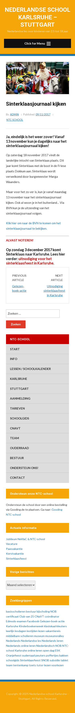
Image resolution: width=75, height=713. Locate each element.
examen (22, 621)
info (13, 359)
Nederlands (13, 640)
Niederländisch (45, 645)
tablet (64, 660)
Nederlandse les (31, 640)
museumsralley (54, 636)
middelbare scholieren (19, 636)
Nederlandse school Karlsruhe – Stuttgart (37, 17)
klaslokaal (50, 626)
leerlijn (10, 631)
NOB (58, 645)
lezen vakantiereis (49, 631)
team (14, 438)
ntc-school (14, 119)
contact (17, 477)
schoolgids (19, 418)
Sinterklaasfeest (16, 558)
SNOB (45, 660)
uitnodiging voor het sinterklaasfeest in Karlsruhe (29, 261)
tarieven (17, 408)
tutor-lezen (44, 665)
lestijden (32, 631)
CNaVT (15, 428)
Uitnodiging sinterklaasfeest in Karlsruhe (54, 290)
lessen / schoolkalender (30, 369)
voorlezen (57, 665)
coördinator (52, 616)
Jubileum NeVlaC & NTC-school (25, 539)
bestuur (17, 458)
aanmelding (20, 398)
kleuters (61, 626)
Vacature (11, 543)
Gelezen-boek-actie (52, 621)
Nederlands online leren (21, 645)
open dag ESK (51, 650)
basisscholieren (15, 611)
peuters (40, 655)
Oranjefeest (13, 655)
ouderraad (19, 448)
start (15, 349)
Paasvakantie (14, 548)
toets (32, 665)
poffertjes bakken (57, 655)
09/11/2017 (43, 114)
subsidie (55, 660)
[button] (37, 43)
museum (39, 636)
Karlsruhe (18, 378)
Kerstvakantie (15, 553)
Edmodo (11, 621)
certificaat (12, 616)
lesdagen (20, 631)
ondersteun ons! (24, 468)
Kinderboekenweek (31, 626)
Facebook (33, 621)
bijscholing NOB (47, 611)
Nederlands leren (52, 640)
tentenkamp (20, 665)
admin (14, 114)
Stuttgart (19, 388)
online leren (35, 650)
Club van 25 (26, 616)
